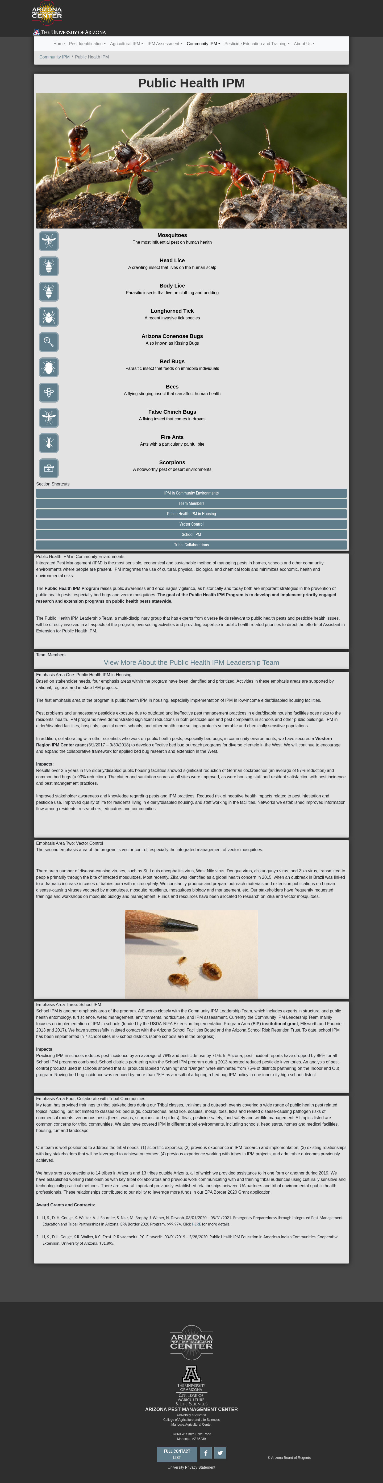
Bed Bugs (172, 361)
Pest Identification (86, 43)
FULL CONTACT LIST (177, 1454)
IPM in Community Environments (191, 493)
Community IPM (202, 43)
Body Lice (172, 286)
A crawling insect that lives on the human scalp (172, 267)
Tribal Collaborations (191, 544)
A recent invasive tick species (172, 318)
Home (59, 43)
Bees (172, 387)
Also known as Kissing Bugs (172, 343)
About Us (302, 43)
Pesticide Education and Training (255, 43)
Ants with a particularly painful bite (172, 444)
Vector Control (192, 524)
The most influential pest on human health (172, 242)
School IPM (191, 534)
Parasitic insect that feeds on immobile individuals (172, 368)
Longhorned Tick (172, 311)
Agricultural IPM (125, 43)
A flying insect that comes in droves (172, 419)
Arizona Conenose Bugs (172, 336)
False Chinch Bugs (172, 412)
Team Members (191, 503)
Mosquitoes (172, 235)
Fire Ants (172, 437)
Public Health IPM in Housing (191, 513)
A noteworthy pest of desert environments (172, 469)
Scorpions (172, 462)
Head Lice (172, 260)
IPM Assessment (163, 43)
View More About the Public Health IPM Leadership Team (191, 662)
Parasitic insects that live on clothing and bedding (172, 292)
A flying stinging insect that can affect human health (172, 393)
